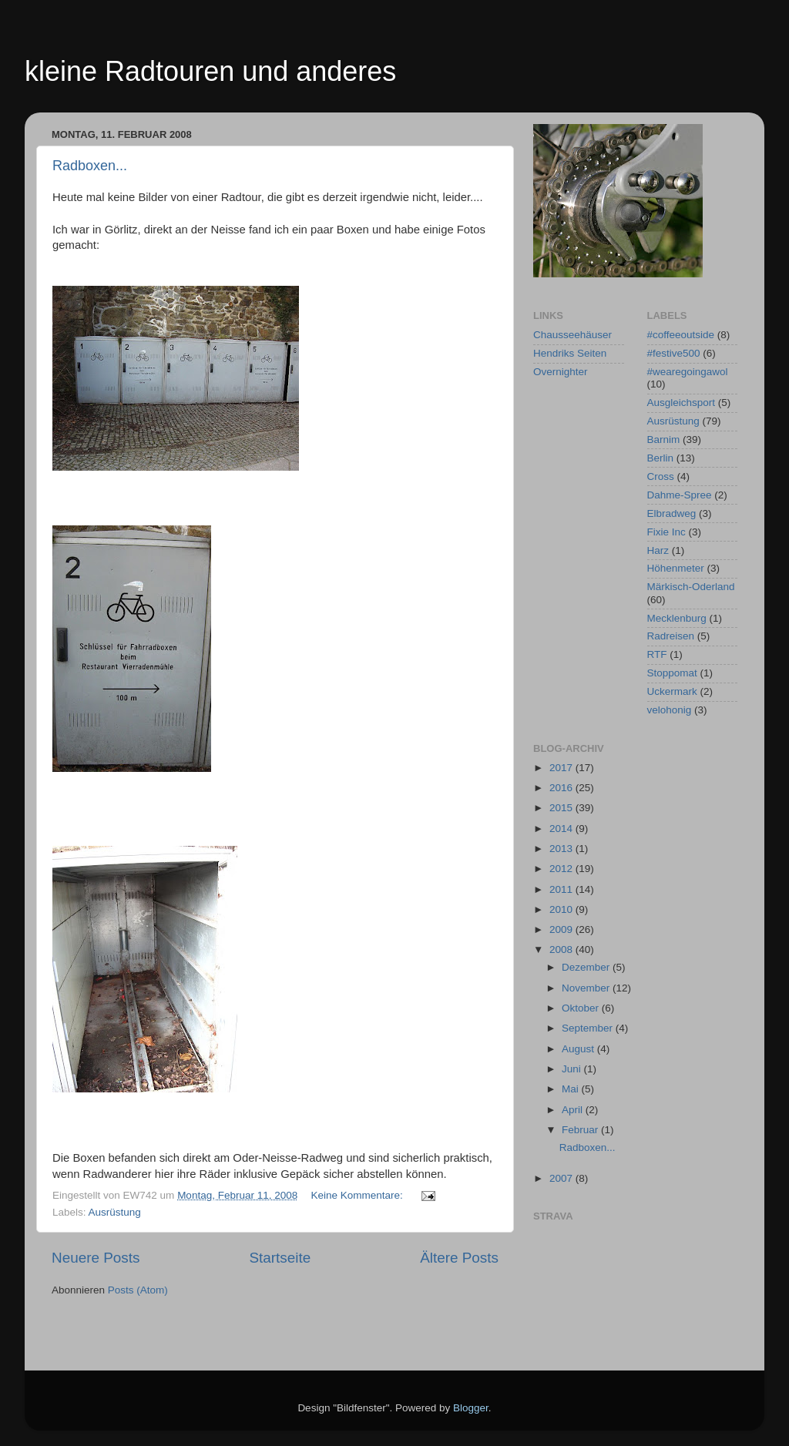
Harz (658, 550)
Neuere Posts (95, 1258)
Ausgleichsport (681, 402)
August (579, 1049)
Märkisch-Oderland (691, 586)
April (574, 1110)
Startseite (280, 1258)
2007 (562, 1178)
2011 (562, 889)
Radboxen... (89, 165)
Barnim (663, 439)
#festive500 (673, 353)
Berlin (660, 458)
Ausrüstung (115, 1212)
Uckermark (672, 691)
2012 (562, 868)
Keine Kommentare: (358, 1195)
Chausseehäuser (572, 335)
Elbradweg (672, 513)
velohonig (669, 710)
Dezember (587, 967)
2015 (562, 808)
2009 (562, 929)
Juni (573, 1069)
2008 (562, 949)
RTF (657, 654)
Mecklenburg (677, 618)
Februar (581, 1130)
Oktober (582, 1008)
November (587, 988)
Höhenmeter (675, 568)
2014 (562, 828)
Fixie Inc (666, 532)
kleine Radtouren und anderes (210, 71)
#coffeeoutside (681, 335)
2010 (562, 909)
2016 (562, 787)
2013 (562, 848)
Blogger (471, 1408)
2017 (562, 767)
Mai (572, 1089)
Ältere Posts (459, 1258)
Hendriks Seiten (569, 353)
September (589, 1028)
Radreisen (671, 636)
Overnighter (560, 371)
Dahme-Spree (679, 495)
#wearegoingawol (687, 371)
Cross (660, 476)
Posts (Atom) (138, 1290)
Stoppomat (672, 673)
